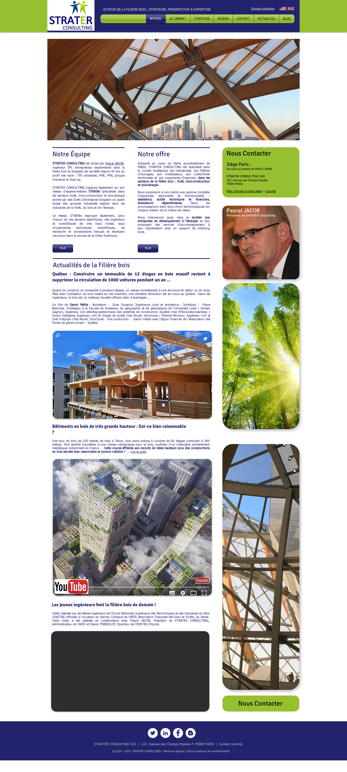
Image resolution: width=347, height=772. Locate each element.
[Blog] (191, 733)
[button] (173, 89)
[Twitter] (153, 733)
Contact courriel (230, 744)
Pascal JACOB (114, 163)
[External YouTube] (130, 671)
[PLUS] (63, 248)
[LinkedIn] (165, 733)
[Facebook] (178, 733)
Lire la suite (138, 452)
